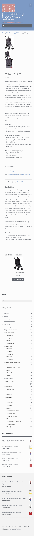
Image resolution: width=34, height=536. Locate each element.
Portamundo (10, 392)
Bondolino (10, 419)
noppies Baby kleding (9, 322)
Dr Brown (6, 313)
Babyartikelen (8, 378)
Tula (8, 400)
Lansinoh (9, 373)
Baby (10, 405)
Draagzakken (8, 397)
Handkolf (9, 357)
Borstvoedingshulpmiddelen (12, 362)
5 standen (10, 174)
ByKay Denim (10, 389)
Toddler (11, 403)
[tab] (12, 182)
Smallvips (9, 395)
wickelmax (12, 424)
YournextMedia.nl (15, 529)
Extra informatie (22, 182)
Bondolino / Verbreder (15, 421)
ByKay (9, 408)
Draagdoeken (8, 387)
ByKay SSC (12, 413)
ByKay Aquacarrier (14, 411)
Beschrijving (12, 182)
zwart (29, 174)
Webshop (8, 33)
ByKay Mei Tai (13, 416)
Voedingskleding (9, 333)
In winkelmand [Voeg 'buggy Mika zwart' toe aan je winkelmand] (18, 279)
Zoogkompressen (9, 343)
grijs (19, 174)
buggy (15, 174)
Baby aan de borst (10, 330)
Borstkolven (8, 346)
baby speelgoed (8, 319)
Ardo (10, 351)
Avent (8, 370)
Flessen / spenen (9, 381)
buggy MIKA (16, 33)
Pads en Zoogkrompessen (14, 367)
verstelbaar (24, 174)
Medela (6, 316)
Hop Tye (9, 427)
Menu (7, 26)
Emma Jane (10, 335)
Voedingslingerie (9, 338)
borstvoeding (7, 327)
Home (3, 33)
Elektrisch (9, 349)
